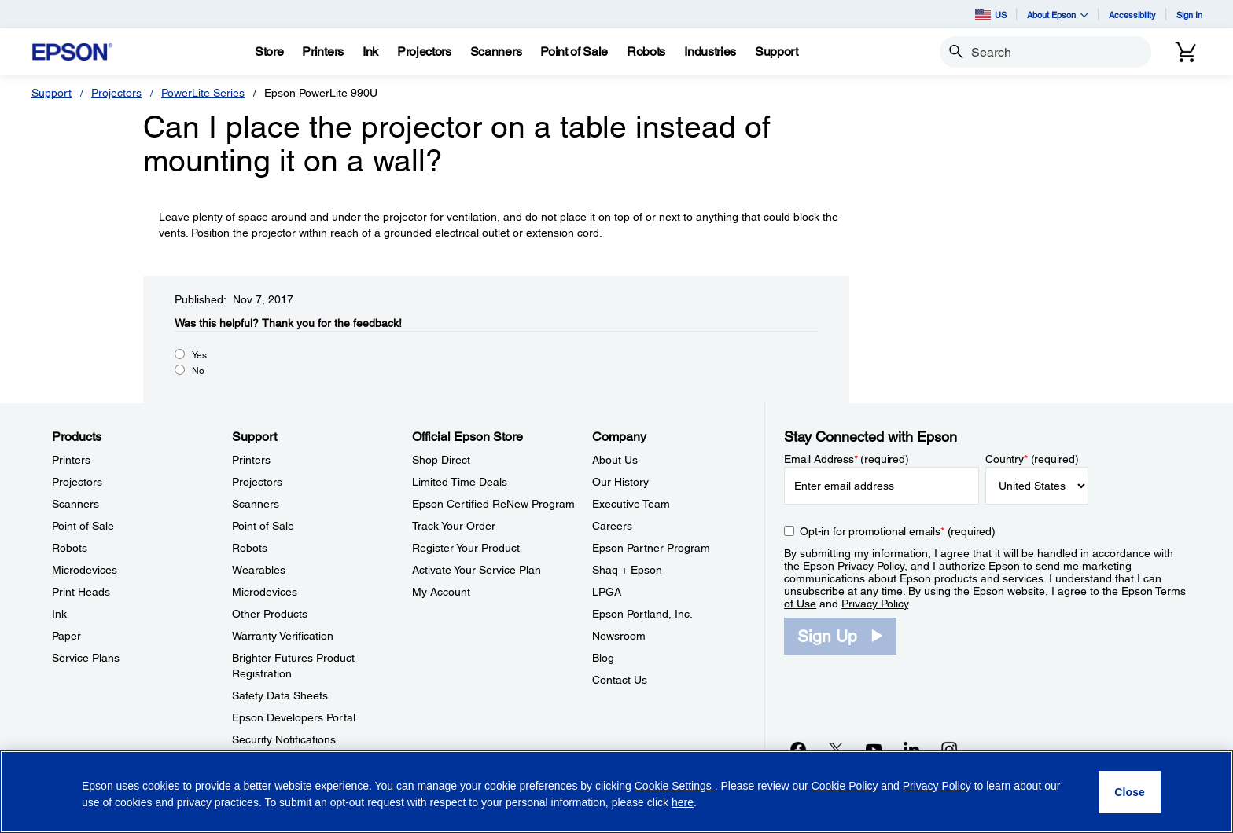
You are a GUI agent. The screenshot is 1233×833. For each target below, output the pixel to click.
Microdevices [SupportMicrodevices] (264, 591)
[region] (616, 791)
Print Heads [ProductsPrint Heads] (81, 591)
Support (51, 92)
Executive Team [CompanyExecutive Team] (631, 503)
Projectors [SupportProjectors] (257, 481)
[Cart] (1186, 52)
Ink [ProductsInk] (59, 613)
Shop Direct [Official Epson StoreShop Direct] (441, 459)
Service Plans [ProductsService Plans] (86, 657)
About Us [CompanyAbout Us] (615, 459)
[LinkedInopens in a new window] (911, 749)
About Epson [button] (1057, 14)
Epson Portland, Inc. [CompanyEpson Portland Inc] (642, 613)
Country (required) (1032, 459)
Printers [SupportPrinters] (251, 459)
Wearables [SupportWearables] (258, 569)
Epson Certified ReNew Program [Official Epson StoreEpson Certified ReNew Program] (493, 503)
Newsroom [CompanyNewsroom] (619, 635)
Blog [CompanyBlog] (603, 657)
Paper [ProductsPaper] (66, 635)
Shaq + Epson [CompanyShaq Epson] (627, 569)
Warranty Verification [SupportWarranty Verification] (282, 635)
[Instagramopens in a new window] (949, 749)
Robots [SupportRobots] (249, 547)
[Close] (1130, 792)
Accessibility (1132, 14)
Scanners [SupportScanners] (255, 503)
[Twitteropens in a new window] (836, 749)
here (683, 802)
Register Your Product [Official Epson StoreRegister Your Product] (466, 547)
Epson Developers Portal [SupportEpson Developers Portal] (293, 717)
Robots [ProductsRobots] (69, 547)
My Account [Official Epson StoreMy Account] (441, 591)
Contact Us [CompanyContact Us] (619, 679)
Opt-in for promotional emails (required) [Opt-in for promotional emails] (898, 531)
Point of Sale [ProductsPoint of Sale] (83, 525)
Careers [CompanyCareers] (612, 525)
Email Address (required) (846, 459)
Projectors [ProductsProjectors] (77, 481)
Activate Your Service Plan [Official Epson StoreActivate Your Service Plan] (476, 569)
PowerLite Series (203, 92)
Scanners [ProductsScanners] (75, 503)
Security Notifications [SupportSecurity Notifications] (284, 739)
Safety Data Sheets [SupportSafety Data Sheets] (280, 695)
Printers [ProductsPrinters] (71, 459)
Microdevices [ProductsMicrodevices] (84, 569)
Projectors (116, 92)
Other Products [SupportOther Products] (269, 613)
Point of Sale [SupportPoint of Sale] (263, 525)
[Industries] (710, 51)
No (198, 370)
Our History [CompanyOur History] (620, 481)
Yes (199, 355)
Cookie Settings (675, 786)
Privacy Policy (870, 566)
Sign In (1189, 14)
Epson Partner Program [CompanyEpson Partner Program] (651, 547)
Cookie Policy (845, 786)
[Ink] (370, 51)
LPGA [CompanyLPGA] (606, 591)
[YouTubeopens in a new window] (873, 749)
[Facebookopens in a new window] (798, 749)
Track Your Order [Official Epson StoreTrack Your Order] (453, 525)
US (991, 14)
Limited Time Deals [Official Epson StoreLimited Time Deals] (459, 481)
